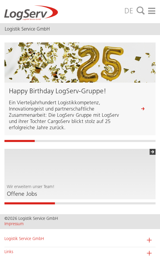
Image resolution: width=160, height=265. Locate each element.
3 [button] (130, 203)
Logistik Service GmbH (24, 238)
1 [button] (29, 203)
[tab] (140, 11)
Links (8, 251)
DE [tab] (128, 10)
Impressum (14, 223)
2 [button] (80, 203)
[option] (80, 174)
